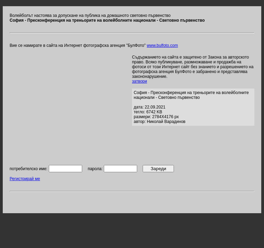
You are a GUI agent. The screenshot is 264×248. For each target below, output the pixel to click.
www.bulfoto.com (162, 45)
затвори (139, 81)
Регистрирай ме (25, 178)
